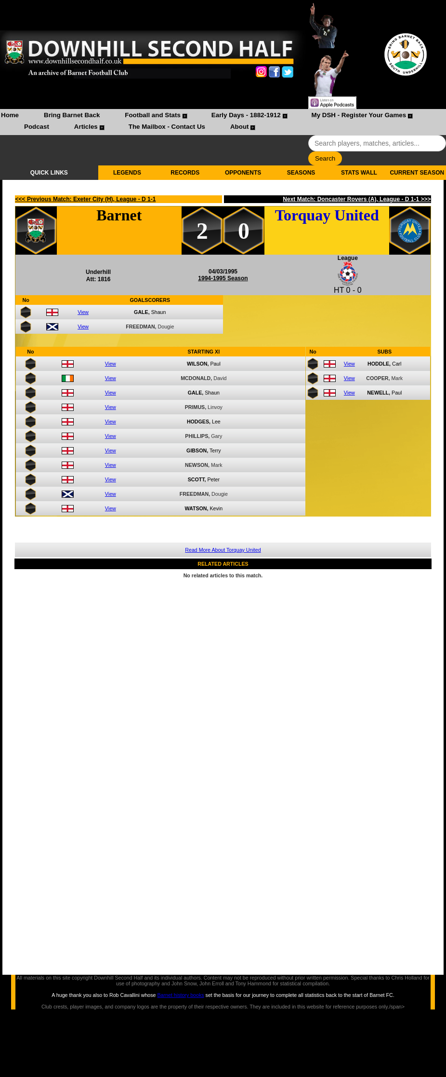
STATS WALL (359, 172)
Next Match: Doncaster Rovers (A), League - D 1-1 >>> (357, 199)
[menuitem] (10, 116)
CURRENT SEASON (417, 172)
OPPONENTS (243, 172)
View (83, 312)
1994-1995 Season (223, 278)
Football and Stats (153, 115)
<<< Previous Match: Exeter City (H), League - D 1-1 (85, 199)
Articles (86, 126)
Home (10, 115)
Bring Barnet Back (72, 115)
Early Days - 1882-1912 (246, 115)
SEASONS (301, 172)
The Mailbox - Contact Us (167, 126)
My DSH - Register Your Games (359, 115)
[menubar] (223, 122)
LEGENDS (127, 172)
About (239, 126)
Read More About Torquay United (223, 550)
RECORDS (185, 172)
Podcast (36, 126)
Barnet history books (180, 995)
